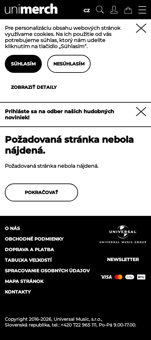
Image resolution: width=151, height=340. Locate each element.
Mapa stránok (24, 281)
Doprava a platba (29, 249)
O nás (12, 228)
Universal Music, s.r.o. (77, 319)
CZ (87, 10)
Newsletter (123, 259)
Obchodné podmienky (34, 239)
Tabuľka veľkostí (28, 260)
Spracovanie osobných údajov (47, 271)
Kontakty (18, 292)
